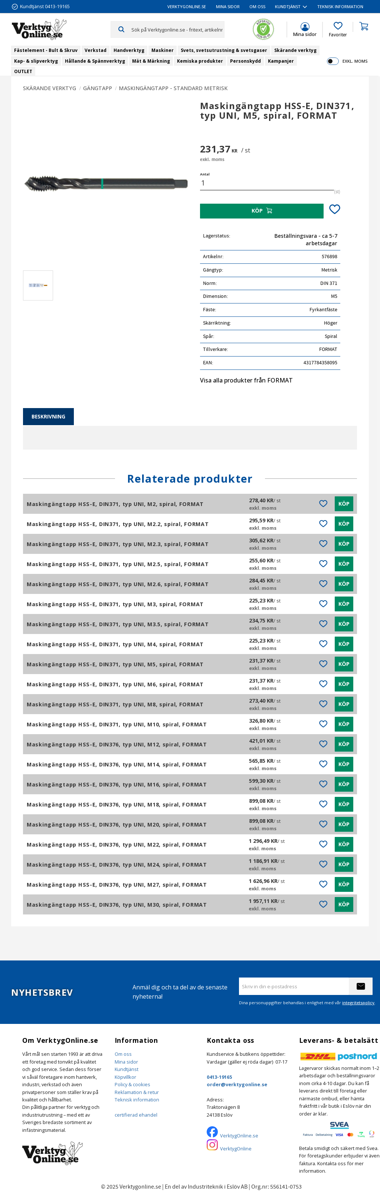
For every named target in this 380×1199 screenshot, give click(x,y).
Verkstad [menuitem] (96, 50)
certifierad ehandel (136, 1114)
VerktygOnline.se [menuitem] (186, 6)
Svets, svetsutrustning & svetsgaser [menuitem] (224, 50)
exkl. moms (355, 61)
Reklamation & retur (137, 1092)
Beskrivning (48, 416)
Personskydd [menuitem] (245, 61)
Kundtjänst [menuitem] (288, 6)
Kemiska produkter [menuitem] (200, 61)
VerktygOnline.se (239, 1135)
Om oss (123, 1054)
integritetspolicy (358, 1002)
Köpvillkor (125, 1077)
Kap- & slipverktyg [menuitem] (36, 61)
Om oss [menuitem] (257, 6)
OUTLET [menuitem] (23, 71)
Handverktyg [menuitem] (129, 50)
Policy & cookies (132, 1084)
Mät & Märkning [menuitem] (151, 61)
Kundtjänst (126, 1069)
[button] (338, 29)
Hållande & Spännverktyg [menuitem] (95, 61)
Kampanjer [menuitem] (281, 61)
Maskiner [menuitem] (162, 50)
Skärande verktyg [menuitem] (295, 50)
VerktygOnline (236, 1148)
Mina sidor (126, 1061)
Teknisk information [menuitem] (340, 6)
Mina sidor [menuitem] (228, 6)
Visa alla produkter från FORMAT (246, 380)
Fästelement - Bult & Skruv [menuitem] (46, 50)
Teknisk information (137, 1099)
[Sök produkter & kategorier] (177, 29)
